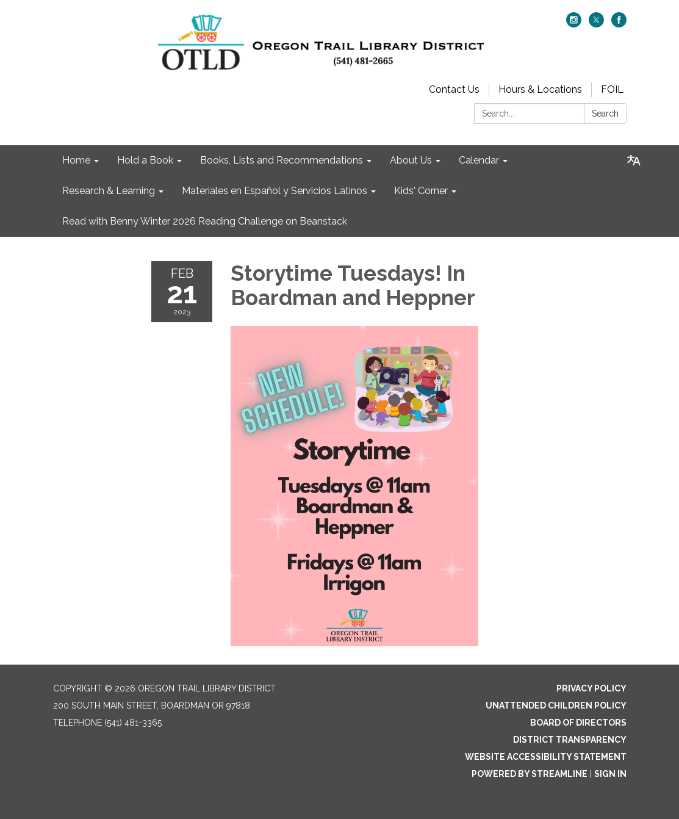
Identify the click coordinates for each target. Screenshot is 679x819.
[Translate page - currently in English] (634, 160)
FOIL (612, 89)
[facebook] (619, 24)
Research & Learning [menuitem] (108, 191)
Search (605, 113)
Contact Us (454, 89)
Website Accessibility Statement (546, 757)
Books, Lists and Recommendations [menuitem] (281, 160)
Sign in (610, 774)
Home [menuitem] (76, 160)
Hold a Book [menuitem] (145, 160)
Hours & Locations (540, 89)
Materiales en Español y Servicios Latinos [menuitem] (274, 191)
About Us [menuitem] (411, 160)
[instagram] (573, 24)
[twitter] (596, 24)
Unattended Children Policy (556, 705)
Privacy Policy (591, 688)
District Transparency (570, 740)
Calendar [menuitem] (479, 160)
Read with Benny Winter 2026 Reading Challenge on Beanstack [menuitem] (204, 221)
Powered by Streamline (529, 774)
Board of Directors (578, 722)
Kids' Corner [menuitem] (421, 191)
